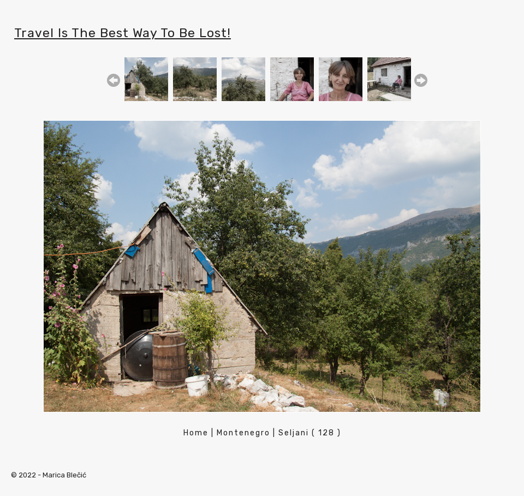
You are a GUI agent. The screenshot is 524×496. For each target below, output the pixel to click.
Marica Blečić (64, 475)
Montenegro (243, 433)
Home (196, 433)
